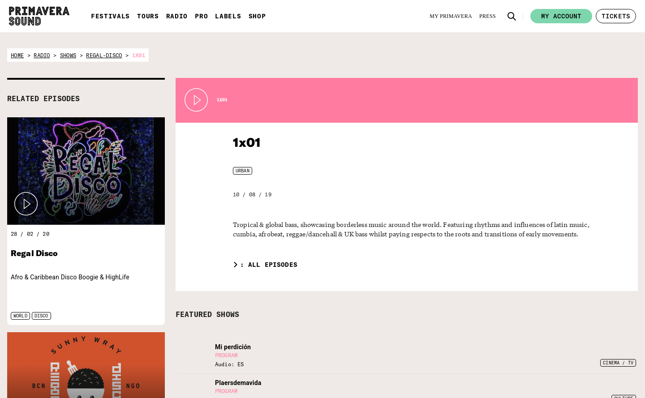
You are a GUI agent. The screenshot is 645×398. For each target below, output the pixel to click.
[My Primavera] (451, 16)
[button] (512, 16)
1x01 (245, 142)
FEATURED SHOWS (207, 314)
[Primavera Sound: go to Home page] (39, 16)
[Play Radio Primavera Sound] (26, 204)
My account (561, 16)
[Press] (487, 16)
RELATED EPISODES (43, 98)
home (17, 55)
